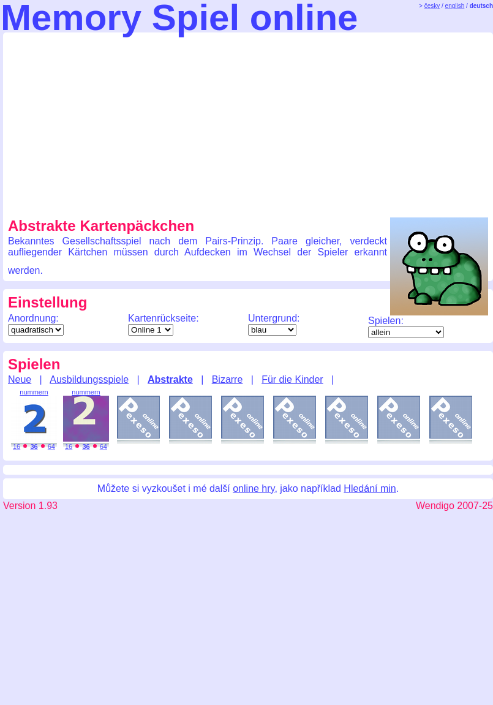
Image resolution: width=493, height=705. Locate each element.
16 (16, 446)
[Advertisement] (157, 123)
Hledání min (370, 488)
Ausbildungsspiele (89, 379)
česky (432, 5)
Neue (19, 379)
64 (51, 446)
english (455, 5)
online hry (253, 488)
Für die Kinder (292, 379)
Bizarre (227, 379)
